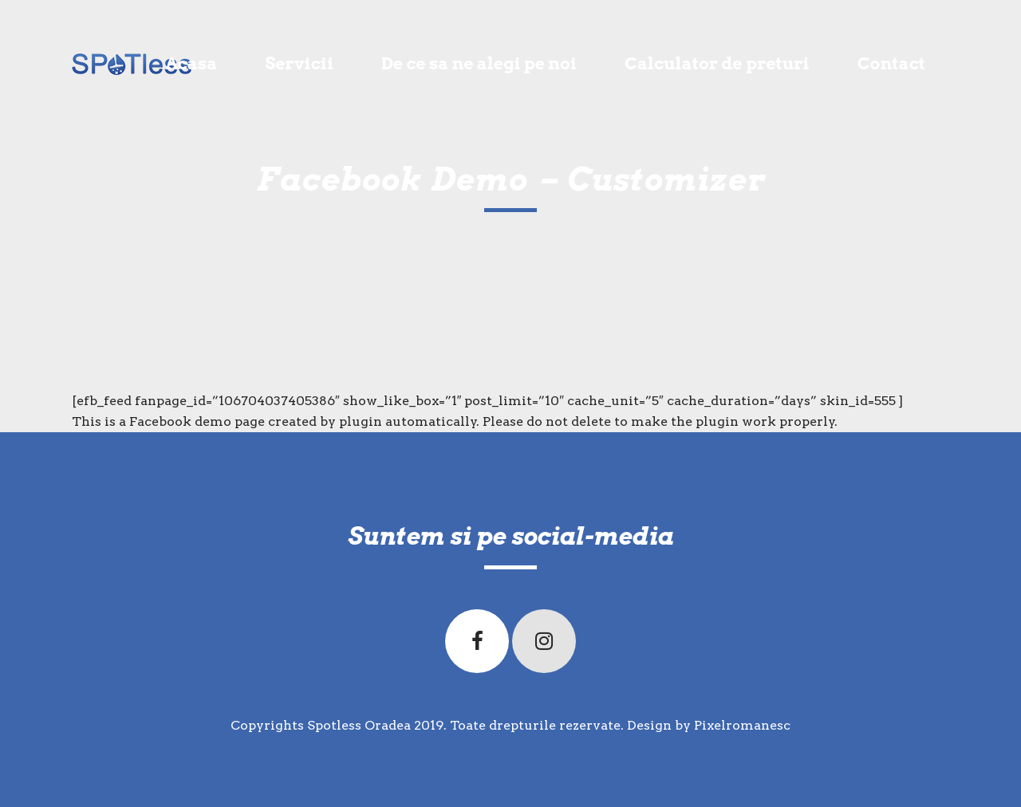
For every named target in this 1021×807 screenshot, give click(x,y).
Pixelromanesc (742, 725)
